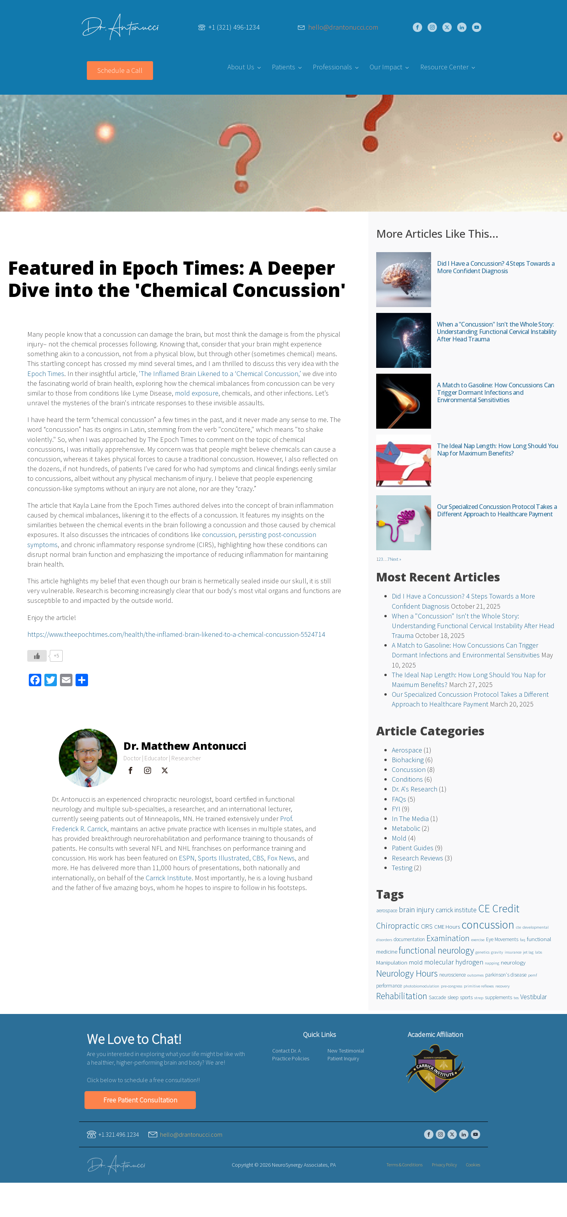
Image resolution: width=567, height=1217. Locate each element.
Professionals (332, 66)
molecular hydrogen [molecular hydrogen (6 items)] (453, 961)
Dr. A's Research (414, 788)
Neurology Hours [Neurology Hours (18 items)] (407, 973)
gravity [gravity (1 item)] (497, 952)
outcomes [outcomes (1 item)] (475, 975)
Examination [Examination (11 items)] (448, 938)
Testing (402, 867)
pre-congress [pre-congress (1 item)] (451, 986)
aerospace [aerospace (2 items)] (386, 910)
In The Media (410, 818)
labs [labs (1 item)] (538, 952)
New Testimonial (346, 1050)
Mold (399, 838)
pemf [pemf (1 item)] (532, 975)
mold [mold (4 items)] (416, 962)
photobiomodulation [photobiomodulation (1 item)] (421, 986)
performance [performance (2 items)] (389, 985)
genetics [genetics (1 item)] (482, 952)
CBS (258, 857)
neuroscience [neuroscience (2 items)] (452, 974)
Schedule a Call (120, 70)
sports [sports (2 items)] (466, 997)
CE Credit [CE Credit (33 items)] (498, 908)
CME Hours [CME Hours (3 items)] (447, 926)
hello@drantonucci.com (343, 27)
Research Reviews (417, 857)
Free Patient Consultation (140, 1099)
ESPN (187, 857)
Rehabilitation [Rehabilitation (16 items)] (401, 996)
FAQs (399, 799)
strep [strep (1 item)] (478, 997)
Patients (283, 66)
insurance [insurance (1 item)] (513, 952)
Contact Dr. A (286, 1050)
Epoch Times (45, 373)
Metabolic (406, 828)
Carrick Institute (169, 877)
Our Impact (386, 66)
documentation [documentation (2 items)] (409, 939)
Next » (395, 559)
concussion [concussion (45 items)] (487, 924)
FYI (396, 808)
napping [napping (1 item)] (492, 963)
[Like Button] (37, 656)
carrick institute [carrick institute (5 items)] (456, 910)
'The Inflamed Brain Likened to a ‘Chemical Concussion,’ (220, 373)
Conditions (407, 779)
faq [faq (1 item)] (522, 939)
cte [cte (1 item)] (518, 927)
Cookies (473, 1165)
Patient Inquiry (343, 1058)
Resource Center (444, 66)
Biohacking (408, 759)
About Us (240, 66)
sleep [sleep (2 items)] (452, 997)
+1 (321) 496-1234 (234, 27)
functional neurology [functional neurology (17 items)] (436, 950)
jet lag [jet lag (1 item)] (528, 952)
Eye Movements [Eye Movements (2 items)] (502, 939)
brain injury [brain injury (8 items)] (416, 909)
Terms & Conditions (404, 1165)
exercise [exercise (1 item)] (477, 939)
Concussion (409, 769)
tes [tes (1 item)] (516, 997)
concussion (218, 534)
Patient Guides (412, 847)
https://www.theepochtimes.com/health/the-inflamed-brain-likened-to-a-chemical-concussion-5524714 (176, 634)
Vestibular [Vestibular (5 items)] (533, 997)
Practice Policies (290, 1058)
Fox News (281, 857)
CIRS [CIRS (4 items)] (427, 926)
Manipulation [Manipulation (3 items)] (391, 962)
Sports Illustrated (223, 857)
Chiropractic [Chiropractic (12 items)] (397, 925)
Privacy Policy (444, 1165)
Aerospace (407, 749)
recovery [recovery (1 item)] (502, 986)
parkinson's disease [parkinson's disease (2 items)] (505, 974)
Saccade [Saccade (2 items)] (437, 997)
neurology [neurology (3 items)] (513, 962)
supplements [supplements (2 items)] (498, 997)
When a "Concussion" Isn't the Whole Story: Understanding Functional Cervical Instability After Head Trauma (473, 625)
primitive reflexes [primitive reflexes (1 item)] (479, 986)
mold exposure (196, 393)
